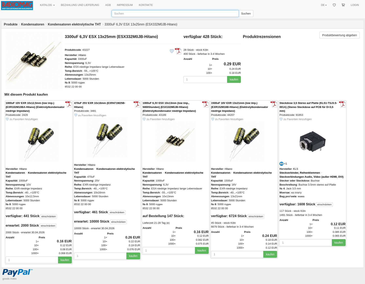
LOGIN (355, 4)
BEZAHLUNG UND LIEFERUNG (80, 4)
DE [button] (324, 4)
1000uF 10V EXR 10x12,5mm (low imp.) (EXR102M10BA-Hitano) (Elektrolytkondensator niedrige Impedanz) (35, 106)
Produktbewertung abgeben (339, 35)
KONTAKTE (146, 4)
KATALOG (47, 4)
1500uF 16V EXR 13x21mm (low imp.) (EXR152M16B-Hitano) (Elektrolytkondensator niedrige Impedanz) (239, 106)
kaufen (234, 79)
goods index (9, 278)
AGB (108, 4)
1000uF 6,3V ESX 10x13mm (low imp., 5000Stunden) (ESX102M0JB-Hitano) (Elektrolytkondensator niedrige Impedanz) (169, 106)
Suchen (246, 13)
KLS (295, 168)
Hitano (82, 55)
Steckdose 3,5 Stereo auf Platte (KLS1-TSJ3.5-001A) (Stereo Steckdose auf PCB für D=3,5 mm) (308, 106)
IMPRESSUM (125, 4)
